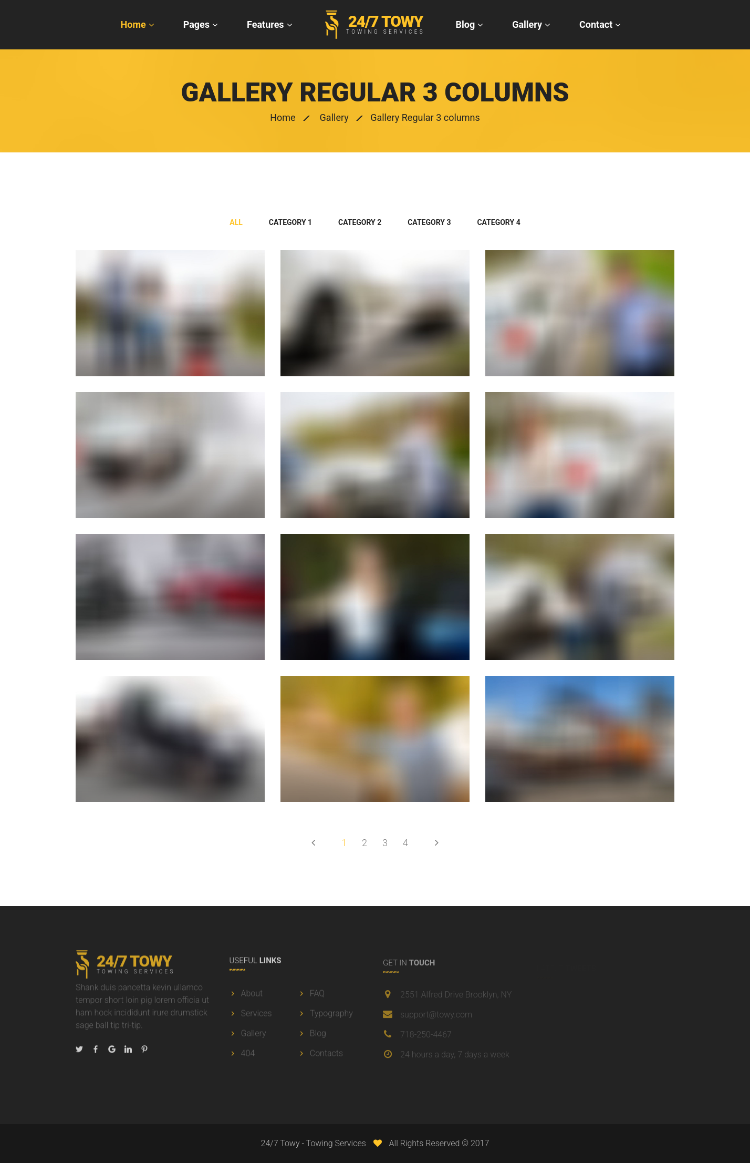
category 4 (498, 222)
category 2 (359, 222)
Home (133, 24)
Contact (595, 24)
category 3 (429, 222)
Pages (196, 24)
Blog (465, 24)
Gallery (527, 24)
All (236, 222)
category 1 (290, 222)
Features (265, 24)
